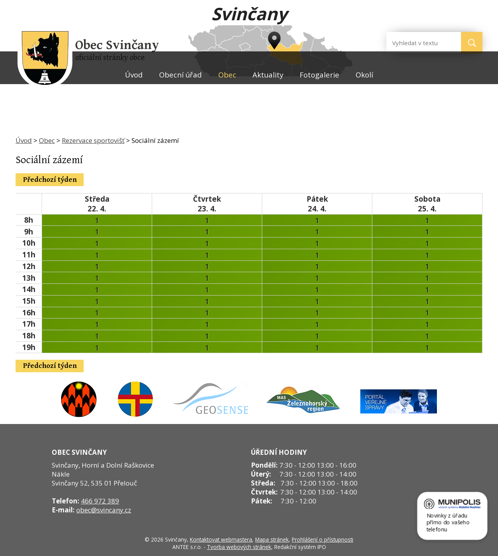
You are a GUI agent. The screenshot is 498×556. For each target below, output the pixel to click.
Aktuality (268, 74)
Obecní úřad (180, 74)
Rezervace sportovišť (93, 140)
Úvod (134, 74)
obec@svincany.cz (103, 509)
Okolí (364, 74)
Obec (227, 74)
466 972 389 (100, 500)
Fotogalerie (319, 74)
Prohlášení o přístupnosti (322, 539)
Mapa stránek (272, 539)
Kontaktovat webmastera (221, 539)
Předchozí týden (50, 180)
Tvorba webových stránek (239, 547)
